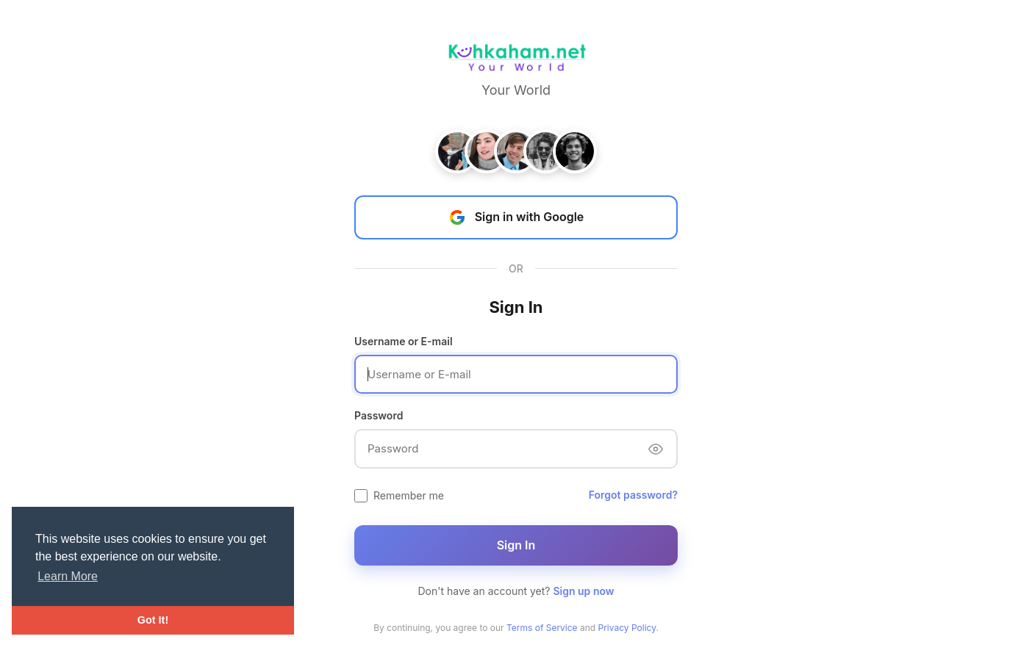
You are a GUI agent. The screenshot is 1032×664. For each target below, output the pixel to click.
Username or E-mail (403, 341)
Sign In (516, 545)
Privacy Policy (627, 627)
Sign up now (583, 591)
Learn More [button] (67, 576)
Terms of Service (542, 627)
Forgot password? (633, 494)
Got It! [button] (152, 620)
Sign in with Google (516, 217)
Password (378, 415)
